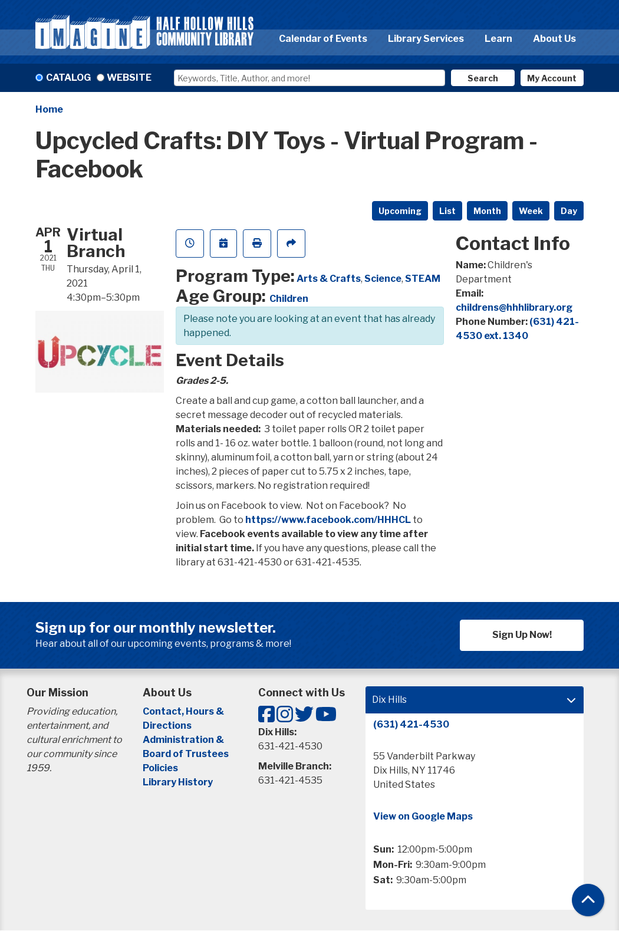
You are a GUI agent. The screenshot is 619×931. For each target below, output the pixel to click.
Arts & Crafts (329, 278)
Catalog (68, 77)
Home (49, 109)
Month (487, 211)
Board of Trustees (186, 753)
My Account (552, 78)
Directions (167, 725)
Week (531, 211)
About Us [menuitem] (554, 38)
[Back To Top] (588, 900)
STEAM (422, 278)
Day (569, 211)
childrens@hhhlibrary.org (514, 307)
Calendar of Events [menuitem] (323, 38)
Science (382, 278)
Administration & (184, 739)
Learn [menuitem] (498, 38)
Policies (160, 768)
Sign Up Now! (522, 634)
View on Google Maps (423, 816)
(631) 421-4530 (411, 724)
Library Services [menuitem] (426, 38)
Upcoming (400, 211)
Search (482, 78)
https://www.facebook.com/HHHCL (328, 519)
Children (288, 298)
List (447, 211)
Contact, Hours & (184, 711)
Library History (178, 782)
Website (129, 77)
